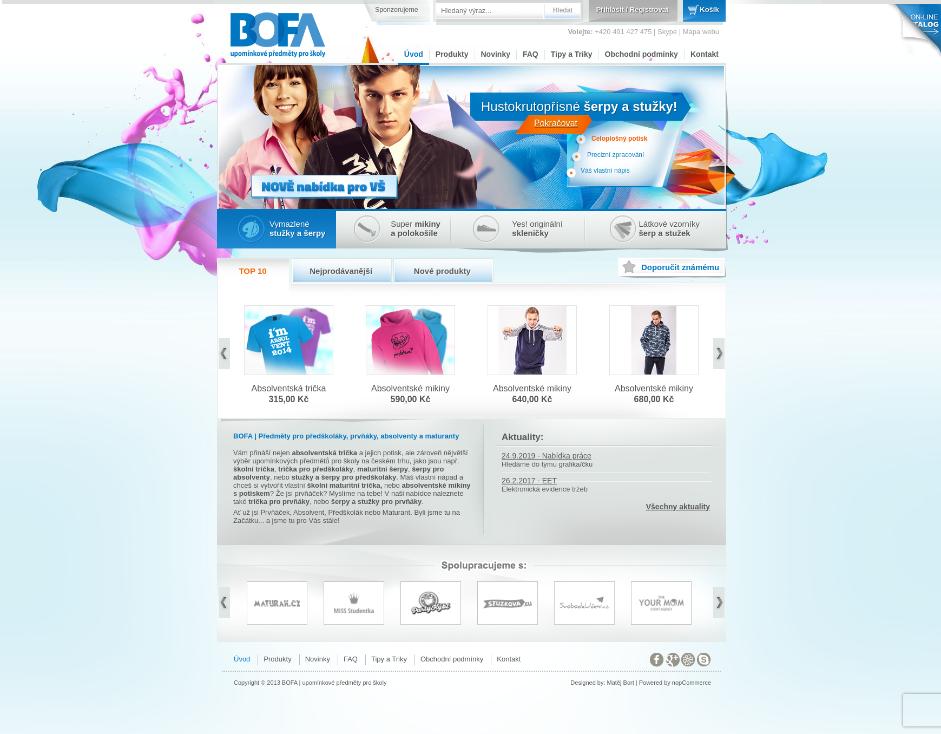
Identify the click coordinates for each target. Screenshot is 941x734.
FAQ (530, 54)
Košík (709, 9)
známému (680, 267)
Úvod (413, 54)
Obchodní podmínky (641, 54)
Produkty (452, 54)
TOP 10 (252, 271)
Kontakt (704, 54)
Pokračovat (555, 123)
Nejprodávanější (341, 271)
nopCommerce (691, 682)
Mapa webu (701, 32)
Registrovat (649, 9)
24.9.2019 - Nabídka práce (546, 455)
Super (415, 228)
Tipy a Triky (572, 54)
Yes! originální (537, 228)
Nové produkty (442, 271)
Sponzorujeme (396, 10)
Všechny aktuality (678, 506)
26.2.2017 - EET (529, 480)
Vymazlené (297, 228)
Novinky (495, 54)
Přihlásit (610, 9)
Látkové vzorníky (669, 228)
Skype (667, 32)
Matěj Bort (620, 682)
